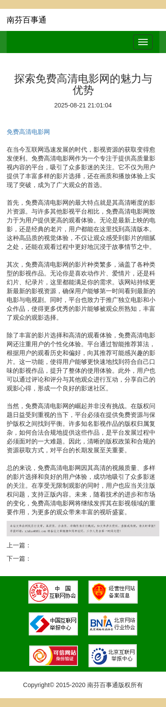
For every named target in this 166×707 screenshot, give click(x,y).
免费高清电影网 (28, 131)
